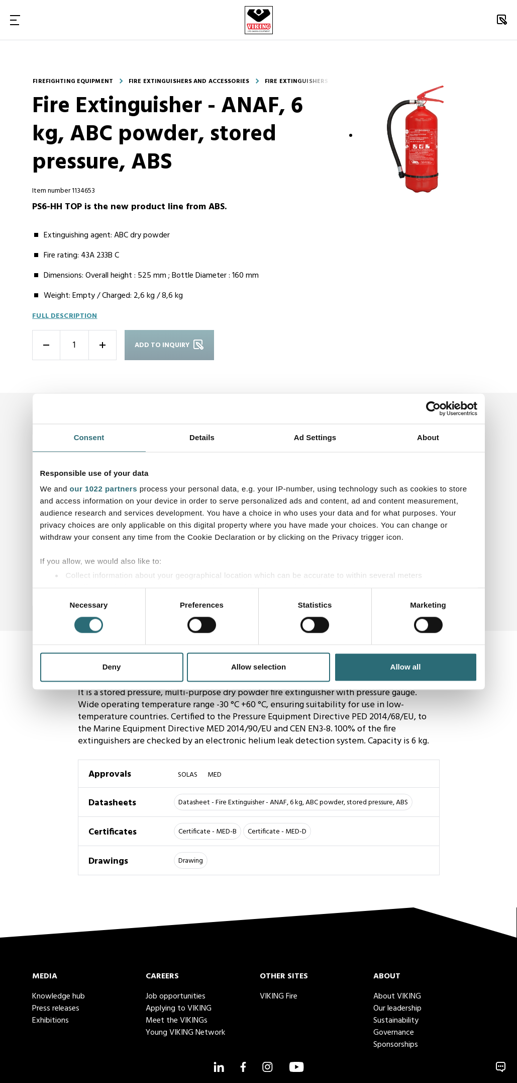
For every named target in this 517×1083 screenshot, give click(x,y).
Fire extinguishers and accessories (189, 81)
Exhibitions (50, 1020)
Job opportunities (175, 996)
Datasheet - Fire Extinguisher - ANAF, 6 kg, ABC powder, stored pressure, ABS (293, 802)
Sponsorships (395, 1044)
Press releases (55, 1008)
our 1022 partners (103, 488)
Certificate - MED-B (207, 832)
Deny (111, 666)
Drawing (190, 861)
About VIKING (397, 996)
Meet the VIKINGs (177, 1020)
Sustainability (396, 1020)
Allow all (405, 666)
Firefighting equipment (73, 81)
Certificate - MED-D (277, 832)
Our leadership (397, 1008)
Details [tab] (202, 437)
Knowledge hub (58, 996)
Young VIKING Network (185, 1032)
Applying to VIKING (179, 1008)
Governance (393, 1032)
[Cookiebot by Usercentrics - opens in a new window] (433, 408)
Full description (64, 316)
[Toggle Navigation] (15, 20)
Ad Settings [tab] (315, 437)
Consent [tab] (89, 437)
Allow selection (258, 666)
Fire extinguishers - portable (315, 81)
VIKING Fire (278, 996)
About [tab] (428, 437)
